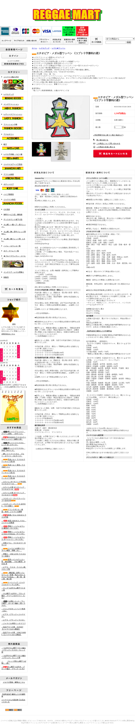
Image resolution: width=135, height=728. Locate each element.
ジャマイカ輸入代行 (13, 83)
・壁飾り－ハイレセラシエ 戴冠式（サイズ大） (13, 527)
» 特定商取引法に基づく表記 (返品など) (108, 135)
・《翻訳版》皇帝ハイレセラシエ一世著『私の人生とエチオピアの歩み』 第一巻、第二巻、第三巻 (13, 576)
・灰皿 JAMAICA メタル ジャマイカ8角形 (13, 522)
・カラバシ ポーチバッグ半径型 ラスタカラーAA (14, 483)
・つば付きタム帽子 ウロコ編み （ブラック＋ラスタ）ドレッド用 (13, 650)
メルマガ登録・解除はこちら (14, 682)
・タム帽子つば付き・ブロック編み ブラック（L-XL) (13, 668)
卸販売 (6, 277)
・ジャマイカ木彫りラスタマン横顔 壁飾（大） (13, 549)
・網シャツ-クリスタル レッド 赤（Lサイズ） (13, 444)
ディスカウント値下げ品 (13, 219)
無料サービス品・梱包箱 (13, 215)
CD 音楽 (7, 209)
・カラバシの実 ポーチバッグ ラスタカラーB (13, 488)
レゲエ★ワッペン (58, 48)
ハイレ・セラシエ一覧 (12, 246)
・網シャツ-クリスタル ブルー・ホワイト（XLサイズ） (12, 455)
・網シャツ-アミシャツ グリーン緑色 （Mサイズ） (13, 433)
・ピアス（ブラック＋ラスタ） (13, 620)
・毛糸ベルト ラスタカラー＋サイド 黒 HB (13, 477)
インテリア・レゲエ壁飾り (14, 272)
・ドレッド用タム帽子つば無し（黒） (13, 662)
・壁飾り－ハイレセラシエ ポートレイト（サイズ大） (13, 538)
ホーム (34, 48)
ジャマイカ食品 (13, 202)
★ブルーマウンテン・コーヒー (13, 261)
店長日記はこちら (8, 334)
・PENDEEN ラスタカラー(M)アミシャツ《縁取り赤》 (13, 438)
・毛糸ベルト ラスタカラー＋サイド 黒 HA (13, 472)
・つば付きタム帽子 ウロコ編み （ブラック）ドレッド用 (13, 657)
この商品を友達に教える (105, 147)
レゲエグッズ (13, 96)
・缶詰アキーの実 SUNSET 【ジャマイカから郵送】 (12, 628)
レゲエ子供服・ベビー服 (13, 156)
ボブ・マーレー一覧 (11, 251)
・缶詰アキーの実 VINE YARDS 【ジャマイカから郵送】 (13, 634)
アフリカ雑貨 (13, 177)
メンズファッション (13, 106)
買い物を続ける (102, 140)
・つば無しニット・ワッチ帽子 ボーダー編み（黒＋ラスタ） (13, 603)
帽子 (13, 146)
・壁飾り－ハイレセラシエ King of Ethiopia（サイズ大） (13, 533)
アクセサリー (13, 136)
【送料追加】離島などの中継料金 (99, 331)
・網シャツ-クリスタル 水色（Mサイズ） (13, 449)
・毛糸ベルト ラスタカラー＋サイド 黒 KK (13, 461)
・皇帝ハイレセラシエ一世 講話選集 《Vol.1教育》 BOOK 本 (13, 562)
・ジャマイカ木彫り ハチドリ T (13, 623)
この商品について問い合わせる (108, 144)
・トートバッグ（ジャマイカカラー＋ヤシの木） (13, 583)
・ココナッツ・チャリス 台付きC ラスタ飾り (13, 505)
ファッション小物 (13, 126)
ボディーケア (13, 186)
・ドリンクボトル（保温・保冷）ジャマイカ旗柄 (12, 511)
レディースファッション (13, 116)
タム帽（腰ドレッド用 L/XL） (13, 240)
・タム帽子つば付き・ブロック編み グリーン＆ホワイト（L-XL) (13, 596)
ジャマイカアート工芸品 (13, 166)
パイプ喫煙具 (9, 194)
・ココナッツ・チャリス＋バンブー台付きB (13, 499)
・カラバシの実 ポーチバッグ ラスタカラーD (13, 494)
